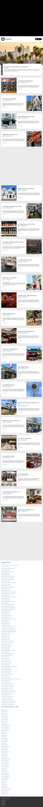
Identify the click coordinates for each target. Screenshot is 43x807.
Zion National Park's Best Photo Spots (7, 704)
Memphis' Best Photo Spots (5, 637)
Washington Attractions (5, 787)
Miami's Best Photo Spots (5, 639)
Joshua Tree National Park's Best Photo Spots (8, 618)
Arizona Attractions (4, 713)
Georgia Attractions (4, 724)
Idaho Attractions (4, 732)
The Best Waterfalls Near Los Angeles (7, 686)
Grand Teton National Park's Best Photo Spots (8, 607)
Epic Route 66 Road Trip (5, 603)
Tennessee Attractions (4, 779)
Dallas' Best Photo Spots (5, 595)
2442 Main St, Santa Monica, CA (23, 296)
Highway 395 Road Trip (5, 612)
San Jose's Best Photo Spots (5, 672)
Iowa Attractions (3, 736)
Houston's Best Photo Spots (5, 614)
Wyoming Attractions (4, 793)
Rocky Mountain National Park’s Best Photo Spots (9, 666)
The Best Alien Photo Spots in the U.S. (7, 683)
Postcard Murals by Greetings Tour (6, 661)
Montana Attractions (4, 754)
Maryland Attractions (4, 744)
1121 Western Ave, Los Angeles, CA (23, 405)
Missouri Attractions (4, 752)
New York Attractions (4, 763)
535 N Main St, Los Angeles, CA (23, 189)
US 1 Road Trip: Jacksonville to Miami (7, 696)
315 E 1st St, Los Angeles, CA (22, 439)
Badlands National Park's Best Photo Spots (8, 576)
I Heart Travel (3, 800)
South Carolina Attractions (5, 776)
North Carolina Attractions (5, 765)
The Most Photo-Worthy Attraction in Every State (9, 691)
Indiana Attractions (4, 735)
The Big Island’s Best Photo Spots (6, 688)
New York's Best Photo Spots (6, 647)
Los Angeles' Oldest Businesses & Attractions (8, 631)
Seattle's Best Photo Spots (5, 675)
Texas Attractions (4, 781)
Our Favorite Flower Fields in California (7, 653)
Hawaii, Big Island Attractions (6, 725)
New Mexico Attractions (5, 762)
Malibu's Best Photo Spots (5, 634)
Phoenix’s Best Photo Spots (5, 658)
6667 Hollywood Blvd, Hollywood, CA (24, 332)
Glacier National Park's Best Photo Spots (7, 606)
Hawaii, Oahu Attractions (5, 730)
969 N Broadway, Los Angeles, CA (23, 475)
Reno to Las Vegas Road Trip (6, 663)
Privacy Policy (3, 801)
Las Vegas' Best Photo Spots (5, 625)
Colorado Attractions (4, 717)
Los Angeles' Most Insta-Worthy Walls (7, 628)
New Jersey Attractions (5, 760)
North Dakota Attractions (5, 766)
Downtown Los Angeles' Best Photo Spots (8, 601)
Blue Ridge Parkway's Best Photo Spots (7, 579)
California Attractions (4, 716)
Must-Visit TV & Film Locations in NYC (7, 642)
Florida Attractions (4, 722)
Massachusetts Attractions (5, 746)
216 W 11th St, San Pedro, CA (7, 278)
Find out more (20, 89)
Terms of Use (3, 803)
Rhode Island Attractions (5, 774)
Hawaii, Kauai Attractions (5, 727)
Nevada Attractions (4, 757)
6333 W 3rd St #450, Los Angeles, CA (24, 510)
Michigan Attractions (4, 747)
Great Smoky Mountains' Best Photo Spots (8, 609)
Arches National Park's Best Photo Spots (7, 571)
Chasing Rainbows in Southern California (7, 587)
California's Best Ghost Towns (6, 585)
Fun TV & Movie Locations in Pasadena (7, 604)
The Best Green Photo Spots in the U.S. (7, 685)
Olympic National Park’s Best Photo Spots (8, 650)
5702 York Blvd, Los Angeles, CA (23, 225)
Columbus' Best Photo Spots (5, 590)
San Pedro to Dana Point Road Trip (6, 674)
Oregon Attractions (4, 771)
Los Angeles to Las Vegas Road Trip (7, 633)
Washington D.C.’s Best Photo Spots (7, 699)
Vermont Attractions (4, 784)
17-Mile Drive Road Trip (5, 566)
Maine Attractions (4, 743)
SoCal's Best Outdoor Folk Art (6, 680)
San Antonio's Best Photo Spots (6, 667)
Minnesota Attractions (4, 749)
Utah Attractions (3, 782)
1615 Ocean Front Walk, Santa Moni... (9, 350)
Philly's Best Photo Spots (5, 656)
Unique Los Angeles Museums (6, 694)
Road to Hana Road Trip (5, 664)
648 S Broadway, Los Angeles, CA (8, 243)
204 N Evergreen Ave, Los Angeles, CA (9, 314)
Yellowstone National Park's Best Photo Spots (8, 701)
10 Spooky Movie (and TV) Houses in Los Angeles (9, 565)
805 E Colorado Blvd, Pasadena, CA (8, 207)
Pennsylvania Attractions (5, 773)
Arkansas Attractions (4, 714)
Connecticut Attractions (5, 719)
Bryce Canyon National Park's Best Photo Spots (8, 582)
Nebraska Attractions (4, 755)
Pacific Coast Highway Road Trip (6, 655)
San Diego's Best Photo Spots (6, 669)
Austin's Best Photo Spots (5, 574)
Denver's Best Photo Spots (5, 598)
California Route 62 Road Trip (6, 584)
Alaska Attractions (4, 711)
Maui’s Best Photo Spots (5, 636)
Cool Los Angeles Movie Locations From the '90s (9, 593)
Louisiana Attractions (4, 741)
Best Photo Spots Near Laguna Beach (7, 577)
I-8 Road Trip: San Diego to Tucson (6, 615)
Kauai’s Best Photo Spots (5, 620)
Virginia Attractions (4, 785)
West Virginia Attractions (5, 790)
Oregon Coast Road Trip (5, 652)
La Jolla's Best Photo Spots (5, 623)
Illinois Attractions (4, 733)
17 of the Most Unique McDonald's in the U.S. (8, 568)
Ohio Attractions (3, 768)
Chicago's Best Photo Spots (5, 588)
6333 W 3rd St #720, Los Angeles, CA (9, 457)
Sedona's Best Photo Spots (5, 677)
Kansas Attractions (4, 738)
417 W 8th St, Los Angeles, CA (7, 135)
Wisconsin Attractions (4, 792)
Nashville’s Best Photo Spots (5, 644)
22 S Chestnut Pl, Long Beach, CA (23, 117)
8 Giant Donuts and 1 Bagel (5, 569)
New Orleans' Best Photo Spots (6, 645)
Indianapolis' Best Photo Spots (6, 617)
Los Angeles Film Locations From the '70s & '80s (9, 626)
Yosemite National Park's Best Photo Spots (8, 702)
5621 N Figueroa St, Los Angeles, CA (8, 99)
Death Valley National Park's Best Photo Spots (8, 596)
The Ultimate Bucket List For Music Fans (7, 693)
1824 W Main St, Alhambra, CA (7, 421)
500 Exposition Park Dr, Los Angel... (8, 385)
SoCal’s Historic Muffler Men (5, 682)
